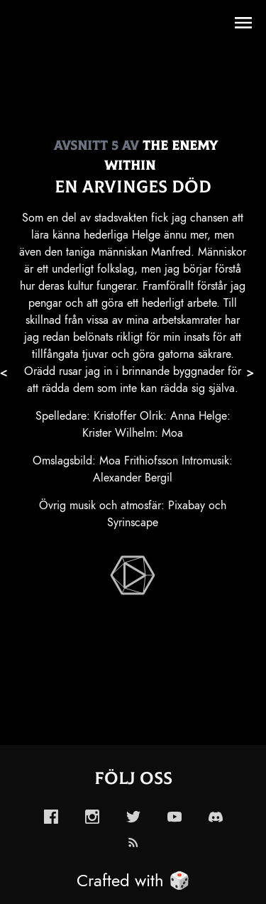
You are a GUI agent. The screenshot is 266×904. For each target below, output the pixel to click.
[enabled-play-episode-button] (132, 575)
